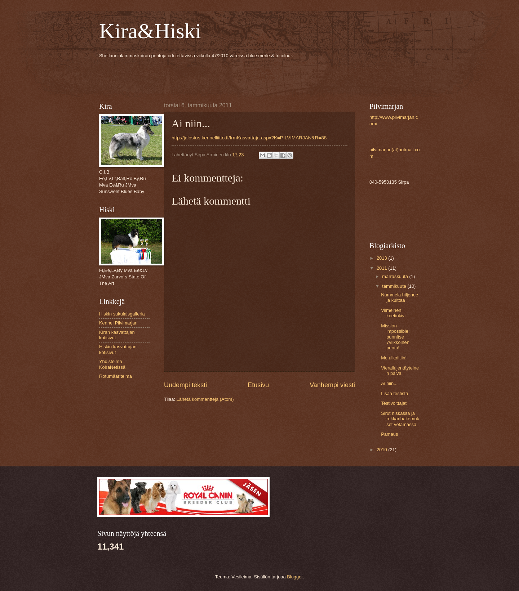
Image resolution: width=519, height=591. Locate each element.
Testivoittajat (394, 403)
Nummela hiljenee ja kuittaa (399, 297)
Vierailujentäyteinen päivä (400, 370)
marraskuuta (395, 276)
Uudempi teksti (185, 385)
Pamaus (389, 434)
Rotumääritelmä (115, 376)
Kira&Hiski (150, 31)
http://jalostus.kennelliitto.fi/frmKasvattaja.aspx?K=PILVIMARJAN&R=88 (249, 137)
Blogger (295, 576)
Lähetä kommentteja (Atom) (205, 399)
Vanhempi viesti (332, 385)
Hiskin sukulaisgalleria (122, 314)
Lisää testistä (394, 393)
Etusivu (258, 385)
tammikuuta (394, 286)
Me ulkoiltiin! (394, 358)
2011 (382, 268)
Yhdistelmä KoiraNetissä (112, 364)
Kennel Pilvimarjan (118, 323)
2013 (382, 258)
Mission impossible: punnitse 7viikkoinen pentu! (395, 337)
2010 (382, 449)
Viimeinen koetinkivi (393, 313)
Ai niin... (389, 383)
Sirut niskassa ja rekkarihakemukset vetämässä (400, 419)
